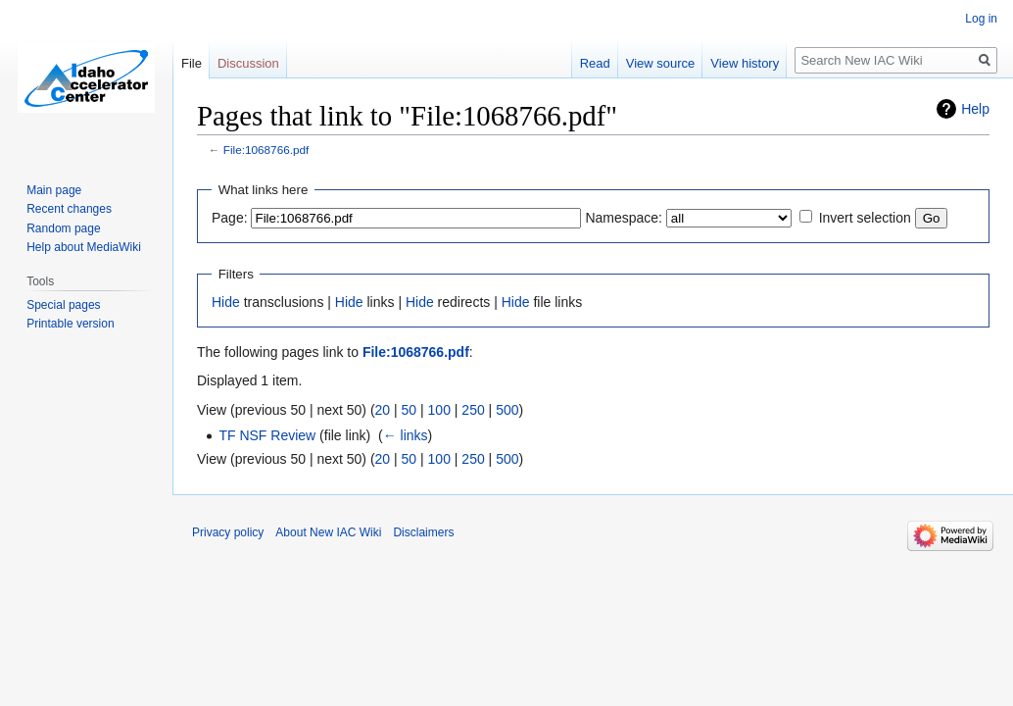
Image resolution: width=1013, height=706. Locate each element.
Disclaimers (423, 532)
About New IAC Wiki (328, 532)
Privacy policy (228, 532)
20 (383, 410)
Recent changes (69, 209)
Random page (63, 228)
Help (975, 109)
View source (661, 63)
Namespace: (623, 218)
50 (409, 410)
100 (439, 410)
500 (507, 410)
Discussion (248, 63)
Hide (226, 302)
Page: (230, 218)
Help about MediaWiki (83, 247)
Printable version (70, 323)
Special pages (63, 305)
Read (595, 63)
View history (744, 63)
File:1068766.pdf (266, 149)
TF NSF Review (266, 435)
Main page (53, 190)
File (191, 63)
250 (472, 410)
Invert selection (865, 218)
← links (405, 435)
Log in (981, 18)
